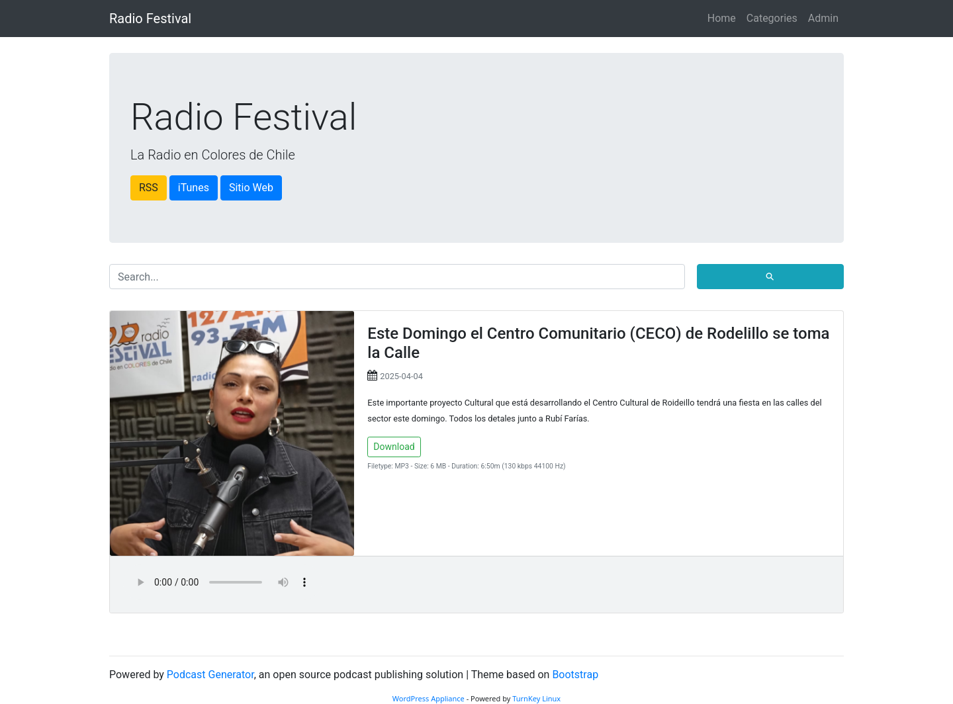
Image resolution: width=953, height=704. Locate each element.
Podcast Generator (210, 674)
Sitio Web (251, 187)
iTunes (193, 187)
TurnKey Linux (536, 698)
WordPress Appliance (428, 698)
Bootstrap (575, 674)
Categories (772, 18)
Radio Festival (150, 18)
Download (393, 446)
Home (721, 18)
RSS (148, 187)
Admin (823, 18)
